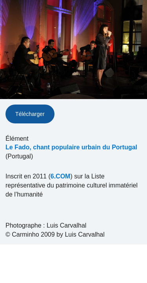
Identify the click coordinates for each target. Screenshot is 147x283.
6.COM (61, 176)
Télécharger (30, 114)
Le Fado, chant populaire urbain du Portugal (71, 147)
